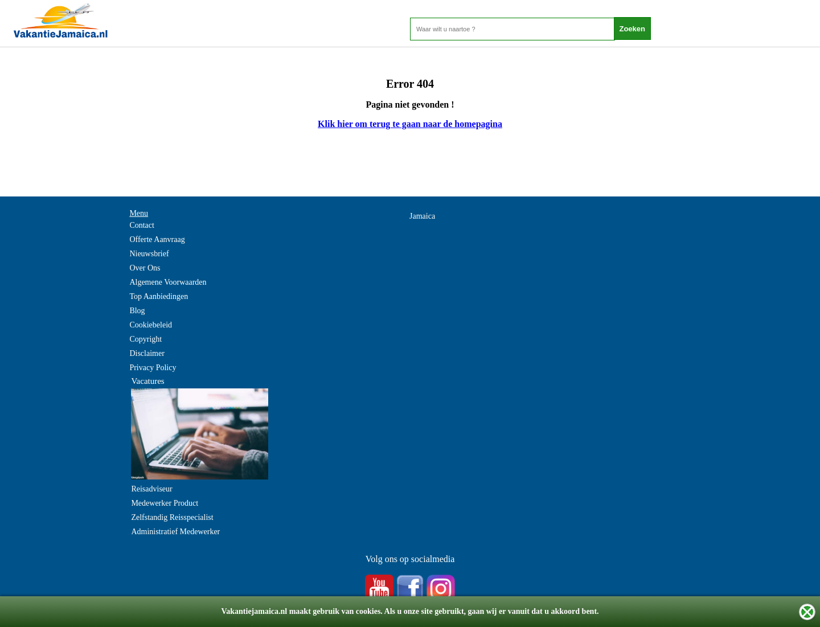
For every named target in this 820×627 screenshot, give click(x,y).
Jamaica (422, 216)
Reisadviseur (151, 489)
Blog (137, 310)
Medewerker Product (164, 503)
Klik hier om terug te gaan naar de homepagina (410, 124)
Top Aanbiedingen (158, 296)
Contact (141, 225)
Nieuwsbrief (149, 253)
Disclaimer (146, 353)
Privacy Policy (152, 367)
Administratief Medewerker (175, 531)
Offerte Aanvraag (156, 239)
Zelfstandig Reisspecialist (172, 517)
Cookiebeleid (150, 325)
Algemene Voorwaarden (167, 282)
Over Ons (144, 268)
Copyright (145, 339)
